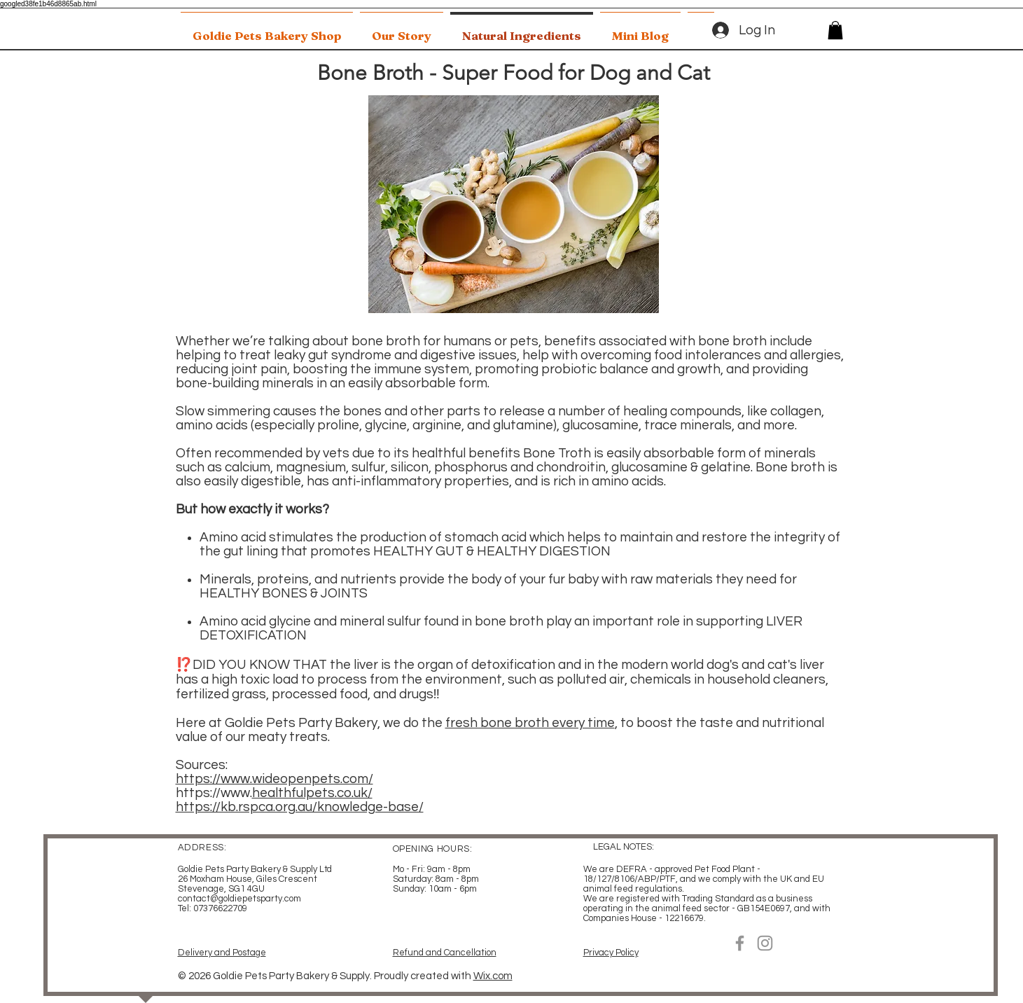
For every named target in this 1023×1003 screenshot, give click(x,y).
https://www (213, 793)
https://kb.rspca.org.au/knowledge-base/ (300, 807)
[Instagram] (765, 943)
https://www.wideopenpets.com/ (274, 779)
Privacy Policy (611, 952)
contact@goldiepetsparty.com (239, 899)
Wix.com (493, 976)
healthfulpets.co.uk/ (312, 793)
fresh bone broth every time (530, 723)
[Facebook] (740, 943)
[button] (835, 30)
